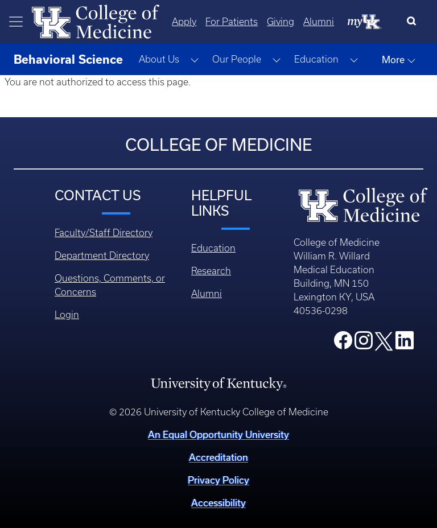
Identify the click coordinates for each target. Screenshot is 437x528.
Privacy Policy (218, 480)
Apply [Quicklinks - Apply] (184, 21)
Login (67, 315)
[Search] (414, 21)
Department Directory (102, 255)
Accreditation (218, 457)
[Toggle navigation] (16, 21)
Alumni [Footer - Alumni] (206, 293)
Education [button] (316, 59)
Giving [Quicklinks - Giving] (280, 21)
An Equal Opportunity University (218, 434)
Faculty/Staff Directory (103, 233)
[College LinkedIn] (404, 344)
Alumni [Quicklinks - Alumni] (318, 21)
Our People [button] (236, 59)
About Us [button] (159, 59)
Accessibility (218, 502)
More (399, 59)
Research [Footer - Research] (211, 271)
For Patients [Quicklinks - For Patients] (231, 21)
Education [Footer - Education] (213, 248)
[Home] (95, 20)
